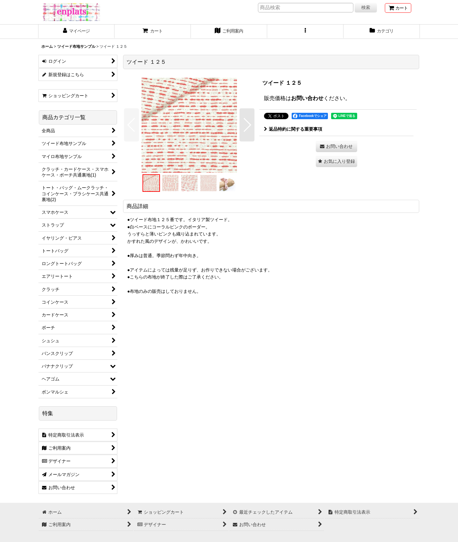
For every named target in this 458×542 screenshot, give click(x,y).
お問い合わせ (307, 98)
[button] (305, 32)
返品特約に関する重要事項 (293, 129)
